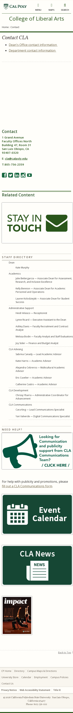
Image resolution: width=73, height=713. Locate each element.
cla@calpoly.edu (16, 158)
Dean (11, 262)
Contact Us (7, 683)
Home (5, 27)
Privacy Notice (9, 690)
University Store (10, 677)
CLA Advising (16, 349)
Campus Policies (59, 677)
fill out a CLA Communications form (27, 486)
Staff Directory (17, 257)
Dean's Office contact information (33, 45)
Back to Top (64, 652)
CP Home (6, 671)
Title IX (57, 690)
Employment (41, 677)
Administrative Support (21, 308)
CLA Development (18, 390)
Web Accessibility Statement (35, 690)
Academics (15, 273)
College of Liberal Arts (36, 18)
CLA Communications (20, 404)
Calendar (26, 677)
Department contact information (32, 50)
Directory (19, 671)
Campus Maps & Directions (42, 671)
